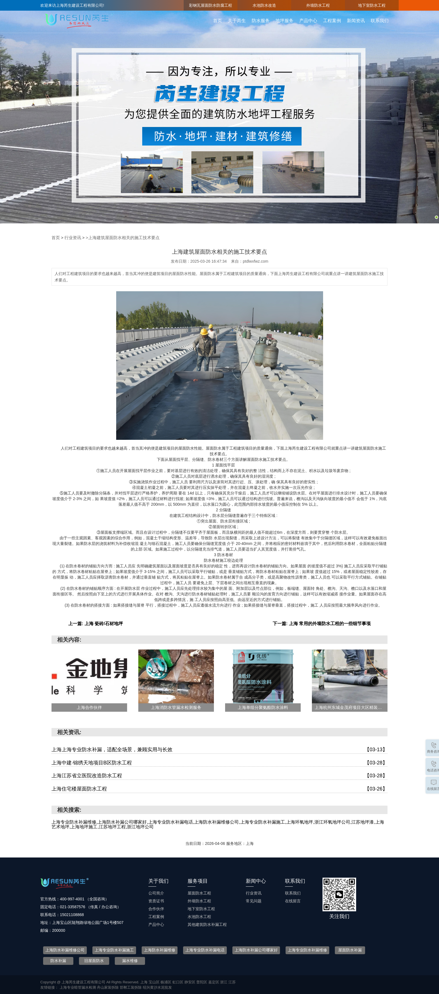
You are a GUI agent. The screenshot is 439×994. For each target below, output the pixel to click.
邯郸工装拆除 (131, 987)
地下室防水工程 (372, 5)
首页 (55, 237)
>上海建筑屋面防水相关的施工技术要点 (118, 237)
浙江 (224, 981)
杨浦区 (166, 981)
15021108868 (72, 914)
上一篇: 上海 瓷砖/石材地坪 (95, 623)
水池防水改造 (264, 5)
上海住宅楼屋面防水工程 (219, 788)
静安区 (191, 981)
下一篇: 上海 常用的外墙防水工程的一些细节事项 (322, 623)
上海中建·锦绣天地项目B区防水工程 (219, 762)
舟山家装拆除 (108, 987)
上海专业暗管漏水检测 (78, 987)
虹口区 (178, 981)
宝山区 (155, 981)
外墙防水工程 (318, 5)
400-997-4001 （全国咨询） (84, 898)
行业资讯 (72, 237)
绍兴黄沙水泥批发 (157, 987)
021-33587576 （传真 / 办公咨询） (90, 906)
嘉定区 (214, 981)
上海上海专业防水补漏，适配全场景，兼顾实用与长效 (219, 749)
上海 (144, 981)
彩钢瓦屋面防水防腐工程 (210, 5)
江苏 (232, 981)
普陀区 (202, 981)
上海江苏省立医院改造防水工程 (219, 775)
